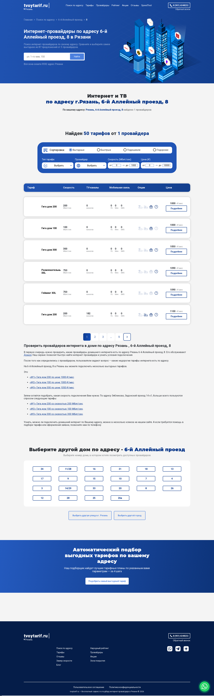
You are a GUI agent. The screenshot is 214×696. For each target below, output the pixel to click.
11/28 (68, 469)
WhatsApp (169, 649)
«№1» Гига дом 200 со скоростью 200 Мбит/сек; (56, 404)
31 (120, 469)
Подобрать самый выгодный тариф (107, 581)
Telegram (178, 649)
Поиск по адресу (74, 5)
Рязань (29, 9)
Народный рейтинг (99, 648)
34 (42, 469)
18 (146, 469)
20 (120, 488)
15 (94, 479)
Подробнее (176, 209)
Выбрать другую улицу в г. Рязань (90, 516)
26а (120, 498)
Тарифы (90, 5)
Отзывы (135, 5)
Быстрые (106, 150)
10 (120, 479)
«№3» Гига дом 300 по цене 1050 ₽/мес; (52, 388)
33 (94, 488)
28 (68, 498)
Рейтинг (116, 5)
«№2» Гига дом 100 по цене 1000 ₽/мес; (52, 382)
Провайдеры (102, 5)
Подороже (162, 150)
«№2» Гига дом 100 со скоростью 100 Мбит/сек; (56, 409)
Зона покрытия (97, 661)
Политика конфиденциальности (125, 687)
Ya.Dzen (186, 649)
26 (172, 488)
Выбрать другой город (129, 516)
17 (42, 479)
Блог (58, 665)
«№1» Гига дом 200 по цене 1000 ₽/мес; (52, 377)
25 (94, 498)
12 (42, 498)
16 (94, 469)
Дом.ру (28, 355)
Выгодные (78, 150)
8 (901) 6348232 (180, 5)
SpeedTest (146, 5)
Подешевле (133, 150)
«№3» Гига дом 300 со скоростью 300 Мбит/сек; (56, 414)
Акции (125, 5)
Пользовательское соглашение (88, 687)
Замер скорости (64, 661)
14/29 (68, 488)
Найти (76, 56)
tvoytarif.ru (36, 5)
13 (172, 469)
